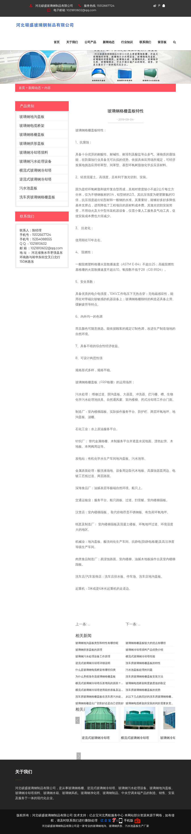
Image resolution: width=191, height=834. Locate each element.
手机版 (128, 820)
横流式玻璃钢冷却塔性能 (140, 656)
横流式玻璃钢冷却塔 (35, 170)
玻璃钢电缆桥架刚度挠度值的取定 (146, 683)
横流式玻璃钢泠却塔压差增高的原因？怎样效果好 (99, 683)
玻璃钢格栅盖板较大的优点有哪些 (146, 643)
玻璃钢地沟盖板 (31, 117)
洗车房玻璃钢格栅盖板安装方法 (144, 676)
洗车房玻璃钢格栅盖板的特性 (143, 663)
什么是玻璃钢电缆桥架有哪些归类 (95, 669)
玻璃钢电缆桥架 (31, 126)
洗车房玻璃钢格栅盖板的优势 (143, 690)
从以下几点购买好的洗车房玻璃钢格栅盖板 (150, 696)
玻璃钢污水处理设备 (35, 161)
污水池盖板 (28, 188)
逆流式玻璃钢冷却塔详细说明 (92, 663)
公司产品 (90, 42)
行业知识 (127, 42)
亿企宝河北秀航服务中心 (106, 815)
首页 (57, 42)
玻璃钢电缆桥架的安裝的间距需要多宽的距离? (150, 703)
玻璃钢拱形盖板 (31, 143)
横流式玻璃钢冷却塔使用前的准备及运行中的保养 (99, 690)
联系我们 (145, 42)
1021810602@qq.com (81, 10)
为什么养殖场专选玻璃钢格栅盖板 (95, 676)
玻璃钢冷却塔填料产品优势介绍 (144, 649)
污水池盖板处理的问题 (139, 669)
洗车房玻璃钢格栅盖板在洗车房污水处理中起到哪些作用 (99, 696)
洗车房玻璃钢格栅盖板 (37, 197)
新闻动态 (108, 42)
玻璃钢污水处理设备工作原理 (92, 656)
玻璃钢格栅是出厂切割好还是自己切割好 (99, 703)
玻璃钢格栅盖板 (31, 134)
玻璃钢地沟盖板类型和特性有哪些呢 (96, 643)
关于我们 (72, 42)
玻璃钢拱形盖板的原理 (88, 649)
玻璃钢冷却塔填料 (33, 152)
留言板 (162, 42)
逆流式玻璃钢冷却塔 (35, 179)
